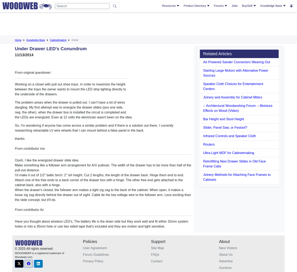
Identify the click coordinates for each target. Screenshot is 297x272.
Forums (220, 5)
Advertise (226, 261)
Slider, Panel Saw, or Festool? (225, 127)
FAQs (155, 254)
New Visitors (228, 248)
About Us (226, 254)
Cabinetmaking (58, 40)
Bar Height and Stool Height (223, 119)
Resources (170, 5)
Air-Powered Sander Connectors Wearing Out (236, 62)
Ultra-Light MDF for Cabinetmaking (228, 153)
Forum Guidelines (96, 254)
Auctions (225, 268)
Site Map (157, 248)
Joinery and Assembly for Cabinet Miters (232, 97)
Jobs (235, 5)
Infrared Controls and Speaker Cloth (229, 136)
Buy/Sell (249, 5)
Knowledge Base (273, 5)
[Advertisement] (148, 24)
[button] (19, 264)
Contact (156, 261)
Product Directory (197, 5)
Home (18, 40)
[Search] (82, 6)
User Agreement (95, 248)
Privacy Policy (93, 261)
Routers (209, 144)
